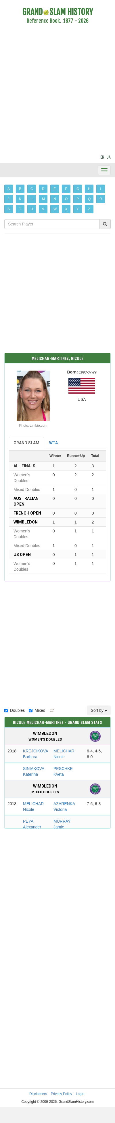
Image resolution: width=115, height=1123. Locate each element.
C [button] (31, 189)
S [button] (8, 209)
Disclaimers (38, 1094)
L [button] (32, 199)
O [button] (66, 199)
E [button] (54, 189)
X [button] (66, 209)
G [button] (77, 189)
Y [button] (77, 209)
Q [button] (89, 199)
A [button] (8, 189)
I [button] (100, 189)
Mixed (37, 710)
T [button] (20, 209)
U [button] (31, 209)
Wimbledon (26, 522)
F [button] (66, 189)
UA (108, 157)
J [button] (8, 199)
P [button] (77, 199)
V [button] (43, 209)
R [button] (100, 199)
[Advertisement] (54, 90)
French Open (27, 513)
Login (80, 1094)
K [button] (20, 199)
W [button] (55, 209)
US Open (22, 554)
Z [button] (89, 209)
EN (102, 157)
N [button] (54, 199)
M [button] (43, 199)
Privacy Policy (61, 1094)
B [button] (20, 189)
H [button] (89, 189)
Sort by (99, 710)
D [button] (43, 189)
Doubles (14, 710)
